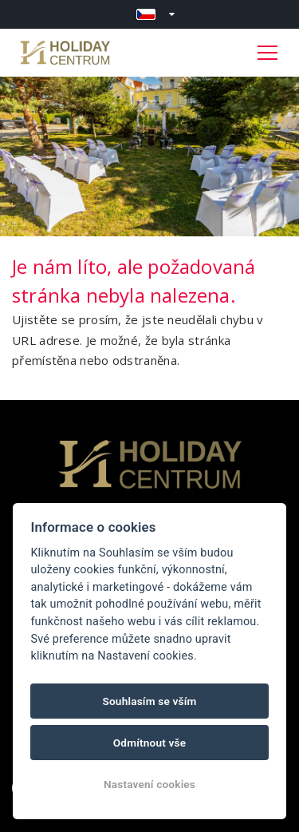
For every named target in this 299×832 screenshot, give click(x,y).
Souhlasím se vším (149, 701)
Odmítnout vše (150, 742)
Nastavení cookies (149, 784)
